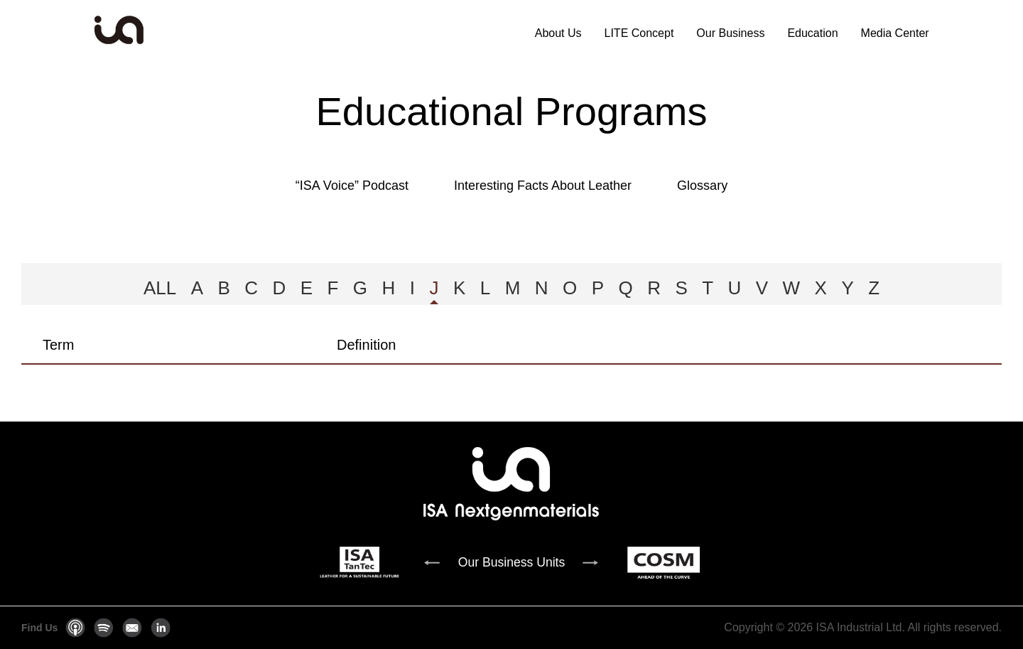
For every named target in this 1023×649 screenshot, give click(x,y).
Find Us (39, 627)
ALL (160, 288)
